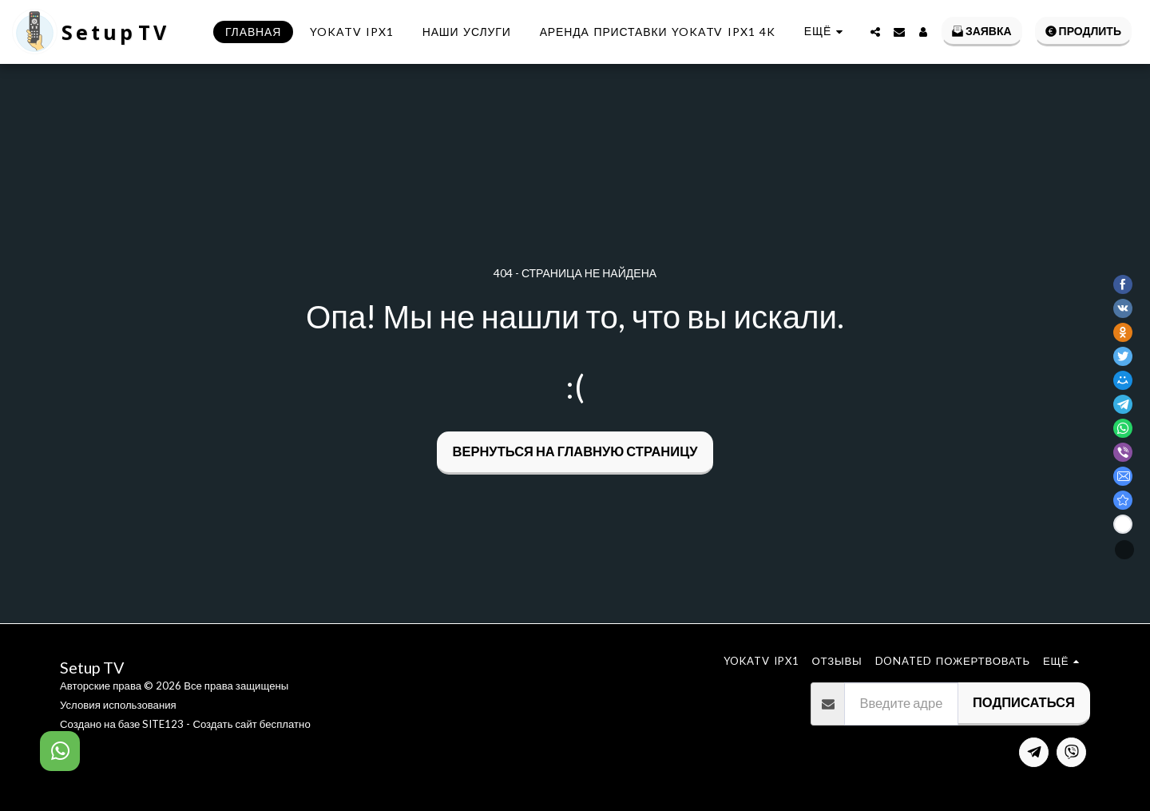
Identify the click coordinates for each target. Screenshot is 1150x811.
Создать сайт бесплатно (251, 724)
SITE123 (163, 724)
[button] (875, 32)
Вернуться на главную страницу (575, 451)
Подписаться (1024, 702)
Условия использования (118, 704)
